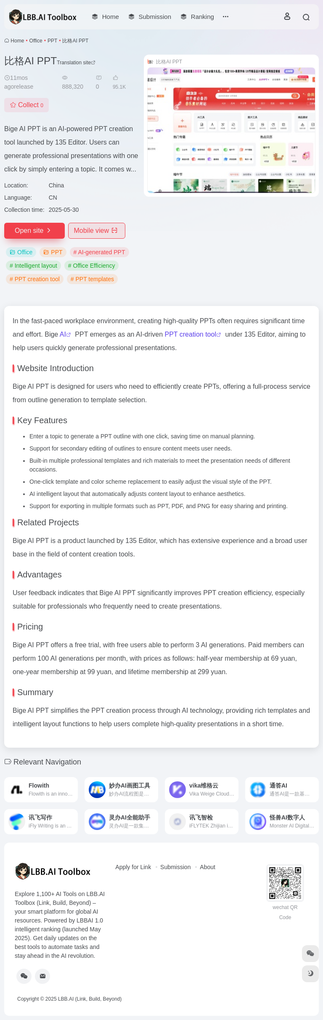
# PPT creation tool (35, 279)
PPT (52, 41)
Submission (175, 867)
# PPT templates (92, 279)
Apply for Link (133, 867)
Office (35, 41)
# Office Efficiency (91, 265)
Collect (26, 104)
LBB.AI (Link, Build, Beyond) (90, 999)
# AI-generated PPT (99, 252)
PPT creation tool (190, 334)
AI (63, 334)
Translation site (76, 63)
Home (17, 41)
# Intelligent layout (33, 265)
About (207, 867)
